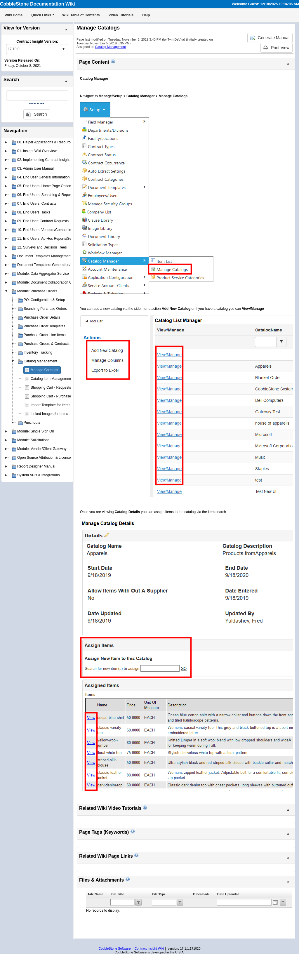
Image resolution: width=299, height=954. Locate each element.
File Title (117, 894)
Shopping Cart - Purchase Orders (57, 396)
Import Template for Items (50, 405)
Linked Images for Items (49, 414)
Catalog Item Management (51, 379)
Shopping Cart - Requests (51, 387)
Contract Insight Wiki (149, 948)
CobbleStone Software (114, 948)
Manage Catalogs (44, 370)
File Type (159, 894)
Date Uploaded (228, 894)
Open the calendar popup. (275, 902)
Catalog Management (110, 46)
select (63, 49)
